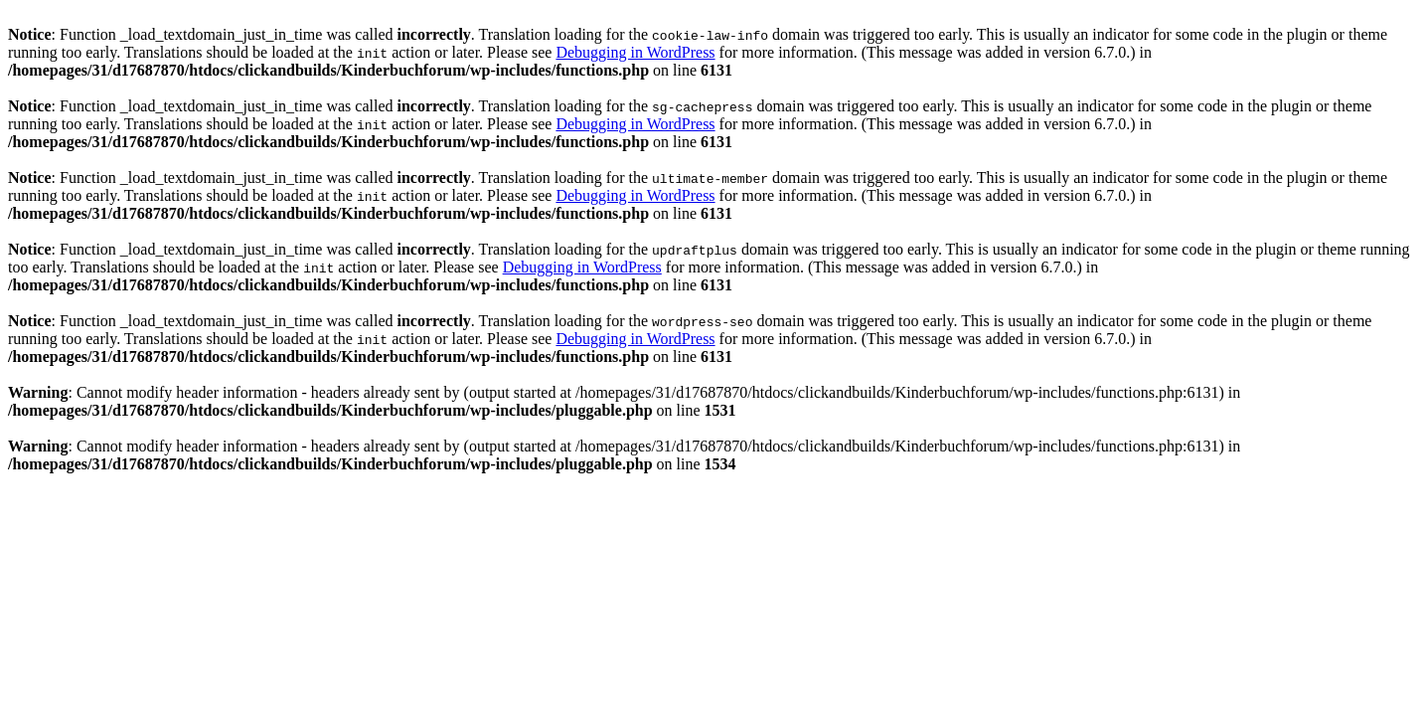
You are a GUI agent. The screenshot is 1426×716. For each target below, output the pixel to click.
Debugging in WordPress (634, 52)
